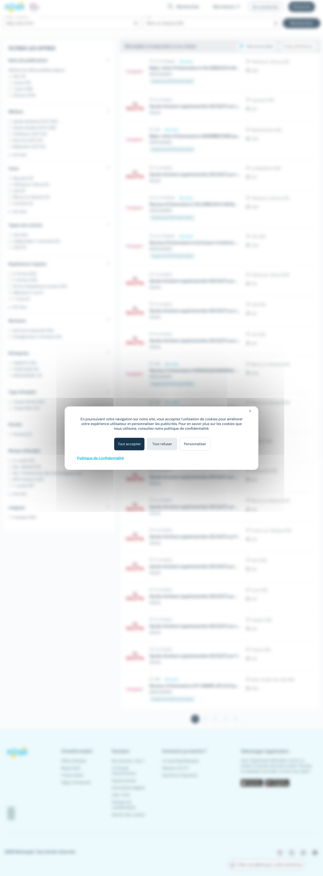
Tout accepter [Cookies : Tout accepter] (129, 444)
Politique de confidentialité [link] (100, 458)
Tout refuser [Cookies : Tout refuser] (162, 444)
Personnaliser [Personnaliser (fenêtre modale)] (195, 444)
